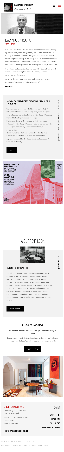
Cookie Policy (28, 441)
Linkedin (55, 419)
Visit (11, 150)
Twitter (55, 423)
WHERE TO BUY (33, 349)
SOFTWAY (45, 445)
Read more (9, 86)
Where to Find (15, 308)
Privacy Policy (16, 441)
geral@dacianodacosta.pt (16, 431)
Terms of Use (5, 441)
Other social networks (50, 427)
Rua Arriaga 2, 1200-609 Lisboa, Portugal (15, 411)
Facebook (54, 414)
